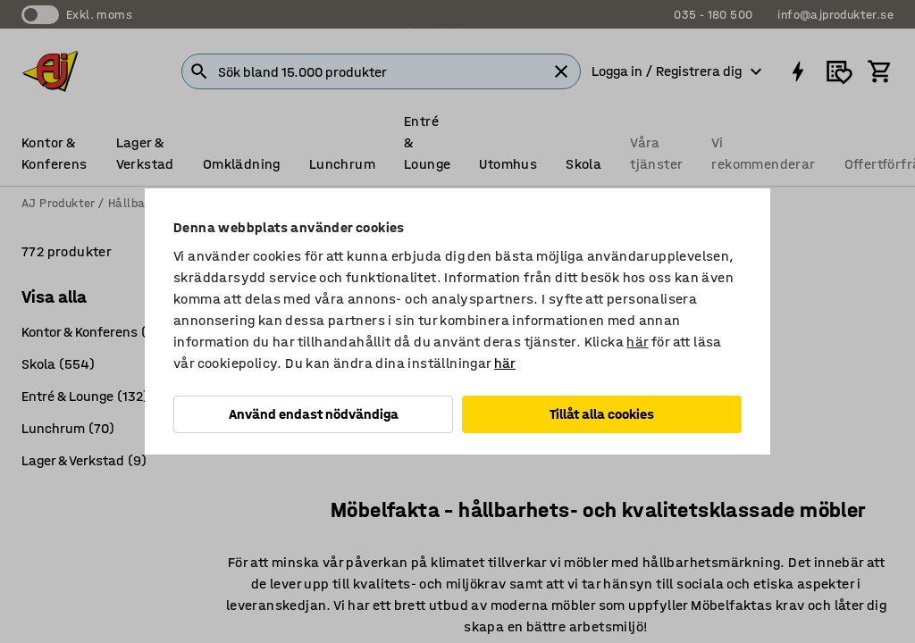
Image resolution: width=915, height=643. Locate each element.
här (637, 341)
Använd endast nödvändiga (314, 413)
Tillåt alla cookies (602, 413)
